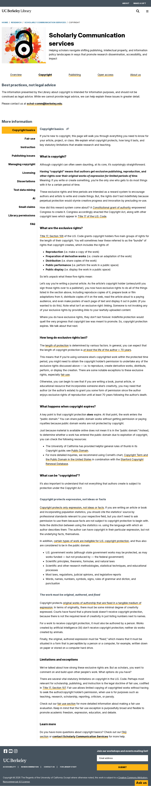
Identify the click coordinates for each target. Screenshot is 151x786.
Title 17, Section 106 (52, 236)
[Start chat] (141, 783)
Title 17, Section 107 (54, 687)
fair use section (66, 703)
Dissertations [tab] (26, 181)
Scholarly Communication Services (45, 22)
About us (135, 74)
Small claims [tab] (27, 206)
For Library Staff (68, 767)
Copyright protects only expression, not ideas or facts (72, 507)
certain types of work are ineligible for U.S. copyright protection (91, 541)
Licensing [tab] (28, 172)
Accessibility (9, 767)
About (125, 3)
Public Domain (79, 450)
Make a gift (139, 3)
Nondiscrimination (29, 767)
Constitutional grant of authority (112, 207)
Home (5, 22)
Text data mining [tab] (24, 189)
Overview (16, 74)
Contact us (49, 767)
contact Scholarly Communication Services (80, 736)
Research (16, 22)
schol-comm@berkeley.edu (44, 103)
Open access (105, 74)
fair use (65, 374)
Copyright (45, 74)
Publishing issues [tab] (23, 155)
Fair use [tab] (30, 138)
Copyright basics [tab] (23, 130)
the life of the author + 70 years (107, 349)
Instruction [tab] (28, 147)
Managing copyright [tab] (21, 164)
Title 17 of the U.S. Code (92, 216)
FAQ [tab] (32, 224)
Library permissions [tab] (21, 215)
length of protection (57, 345)
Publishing (75, 74)
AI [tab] (34, 198)
